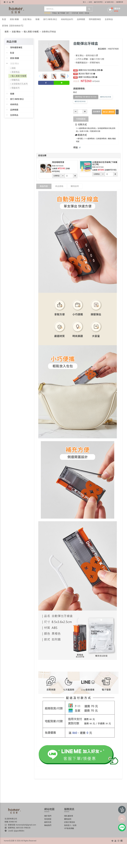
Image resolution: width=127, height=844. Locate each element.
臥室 (12, 52)
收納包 (81, 13)
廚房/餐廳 (14, 58)
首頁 (7, 31)
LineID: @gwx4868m (14, 831)
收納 (13, 68)
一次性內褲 (74, 13)
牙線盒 (54, 13)
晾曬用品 (15, 79)
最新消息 (109, 2)
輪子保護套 (61, 13)
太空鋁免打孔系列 (19, 83)
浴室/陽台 (16, 31)
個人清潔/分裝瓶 (31, 31)
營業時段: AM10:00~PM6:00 (17, 828)
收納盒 (87, 13)
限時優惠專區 (16, 47)
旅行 (67, 13)
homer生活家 (9, 840)
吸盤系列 (15, 87)
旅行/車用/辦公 (17, 98)
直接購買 (96, 112)
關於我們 (47, 816)
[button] (67, 76)
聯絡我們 (47, 825)
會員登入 (67, 825)
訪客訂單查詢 (69, 822)
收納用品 (14, 103)
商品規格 (59, 186)
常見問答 (98, 2)
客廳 (12, 92)
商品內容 (44, 186)
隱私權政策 (68, 816)
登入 (84, 2)
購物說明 (75, 186)
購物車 (119, 2)
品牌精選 (14, 108)
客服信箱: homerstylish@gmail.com (20, 825)
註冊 (90, 2)
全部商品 (14, 114)
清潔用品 (15, 71)
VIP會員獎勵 (69, 828)
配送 (81, 118)
